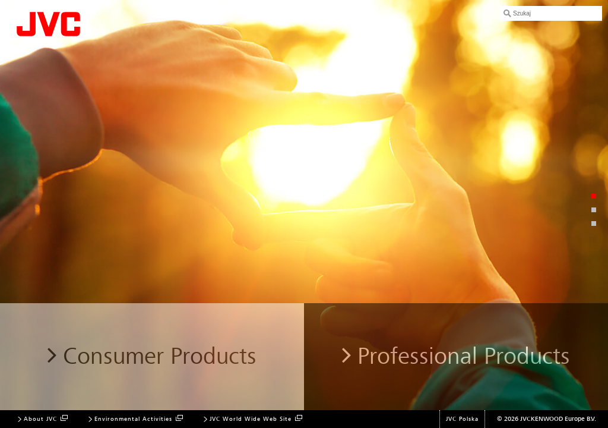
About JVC (40, 419)
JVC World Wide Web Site (251, 419)
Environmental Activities (133, 419)
